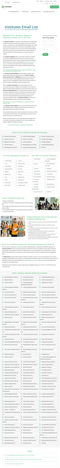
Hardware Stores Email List (29, 302)
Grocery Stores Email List (9, 302)
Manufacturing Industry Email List (49, 440)
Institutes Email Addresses (10, 136)
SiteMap (55, 1)
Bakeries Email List (8, 279)
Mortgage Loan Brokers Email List (12, 427)
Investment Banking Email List (48, 394)
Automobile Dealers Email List (48, 277)
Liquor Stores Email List (28, 314)
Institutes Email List (8, 144)
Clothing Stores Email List (47, 282)
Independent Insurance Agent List (11, 367)
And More (43, 147)
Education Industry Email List (29, 409)
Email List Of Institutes (28, 139)
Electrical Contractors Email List (48, 292)
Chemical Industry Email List (47, 396)
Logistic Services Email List (10, 378)
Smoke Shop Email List (9, 339)
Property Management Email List (48, 329)
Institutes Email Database (47, 139)
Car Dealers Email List (46, 370)
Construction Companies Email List (12, 349)
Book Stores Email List (28, 424)
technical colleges (28, 260)
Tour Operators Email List (29, 342)
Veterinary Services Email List (10, 344)
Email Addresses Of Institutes (10, 147)
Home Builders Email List (28, 307)
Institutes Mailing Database (29, 136)
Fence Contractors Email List (29, 295)
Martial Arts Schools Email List (29, 317)
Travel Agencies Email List (28, 372)
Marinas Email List (8, 317)
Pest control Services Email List (48, 327)
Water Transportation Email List (48, 344)
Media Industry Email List (10, 430)
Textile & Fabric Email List (28, 401)
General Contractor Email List (10, 361)
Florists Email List (27, 430)
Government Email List (9, 432)
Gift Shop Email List (27, 381)
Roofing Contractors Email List (48, 361)
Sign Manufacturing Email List (48, 334)
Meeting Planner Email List (10, 375)
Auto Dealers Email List (28, 277)
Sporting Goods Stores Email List (30, 339)
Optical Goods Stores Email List (30, 327)
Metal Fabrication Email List (47, 401)
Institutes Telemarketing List (47, 136)
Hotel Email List (44, 375)
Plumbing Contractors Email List (30, 364)
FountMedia (19, 247)
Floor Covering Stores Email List (48, 295)
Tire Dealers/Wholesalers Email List (12, 342)
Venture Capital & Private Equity (11, 396)
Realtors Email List (8, 386)
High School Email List (28, 378)
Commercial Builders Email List (30, 287)
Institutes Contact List (9, 139)
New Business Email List (9, 327)
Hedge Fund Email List (9, 354)
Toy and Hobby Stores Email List (48, 424)
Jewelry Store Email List (46, 367)
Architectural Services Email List (30, 419)
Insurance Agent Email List (47, 364)
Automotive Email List (9, 440)
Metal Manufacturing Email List (30, 383)
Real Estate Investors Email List (11, 381)
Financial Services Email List (47, 349)
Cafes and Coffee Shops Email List (48, 419)
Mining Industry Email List (29, 437)
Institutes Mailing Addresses (47, 144)
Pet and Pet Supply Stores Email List (49, 412)
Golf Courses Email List (9, 417)
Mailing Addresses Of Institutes (30, 144)
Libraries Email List (27, 357)
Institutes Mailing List (46, 142)
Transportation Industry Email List (49, 437)
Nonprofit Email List (27, 367)
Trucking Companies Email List (11, 372)
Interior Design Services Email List (30, 412)
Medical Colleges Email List (10, 383)
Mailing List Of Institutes (9, 142)
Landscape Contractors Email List (11, 314)
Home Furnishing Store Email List (48, 307)
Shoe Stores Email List (28, 417)
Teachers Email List (8, 357)
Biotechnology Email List (9, 401)
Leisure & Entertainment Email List (12, 404)
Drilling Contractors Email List (29, 292)
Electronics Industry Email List (48, 407)
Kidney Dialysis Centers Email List (48, 312)
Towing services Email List (47, 342)
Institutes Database (27, 142)
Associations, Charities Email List (48, 386)
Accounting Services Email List (48, 389)
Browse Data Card (54, 7)
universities (35, 260)
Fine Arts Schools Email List (10, 295)
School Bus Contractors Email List (30, 334)
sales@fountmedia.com (16, 2)
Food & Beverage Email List (47, 404)
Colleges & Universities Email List (48, 409)
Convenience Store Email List (47, 287)
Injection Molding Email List (10, 312)
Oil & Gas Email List (27, 407)
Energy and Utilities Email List (29, 440)
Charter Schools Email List (47, 279)
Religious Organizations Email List (30, 427)
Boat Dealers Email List (28, 279)
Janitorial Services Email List (29, 312)
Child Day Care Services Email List (48, 417)
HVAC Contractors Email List (29, 361)
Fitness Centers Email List (28, 370)
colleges (42, 260)
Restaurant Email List (27, 375)
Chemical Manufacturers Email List (49, 378)
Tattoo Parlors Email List (46, 339)
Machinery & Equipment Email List (48, 381)
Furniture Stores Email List (10, 297)
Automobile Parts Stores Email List (30, 389)
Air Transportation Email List (47, 430)
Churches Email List (8, 282)
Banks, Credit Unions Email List (30, 394)
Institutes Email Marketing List (29, 147)
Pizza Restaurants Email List (47, 427)
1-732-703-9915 (7, 2)
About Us (42, 1)
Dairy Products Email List (28, 404)
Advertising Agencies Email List (11, 277)
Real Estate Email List (27, 432)
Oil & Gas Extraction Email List (11, 407)
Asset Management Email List (10, 394)
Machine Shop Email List (46, 314)
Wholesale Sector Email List (29, 386)
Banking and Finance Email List (11, 437)
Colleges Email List (45, 354)
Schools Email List (27, 354)
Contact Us (47, 1)
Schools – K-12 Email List (9, 409)
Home (37, 1)
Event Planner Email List (46, 372)
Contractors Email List (9, 292)
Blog (51, 1)
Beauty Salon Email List (9, 370)
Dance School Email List (9, 424)
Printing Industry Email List (47, 383)
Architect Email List (27, 443)
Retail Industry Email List (9, 443)
